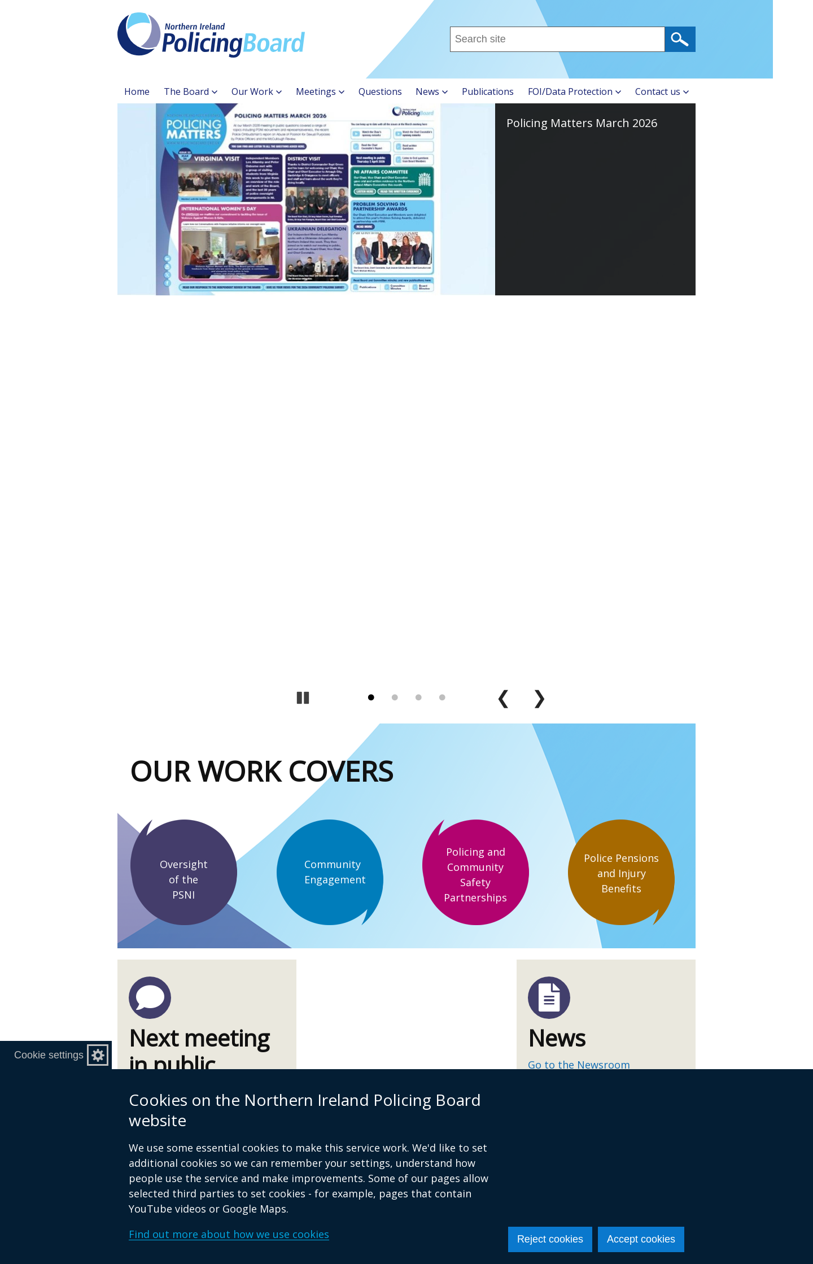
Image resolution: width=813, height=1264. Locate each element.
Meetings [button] (320, 91)
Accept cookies (641, 1239)
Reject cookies (550, 1239)
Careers (356, 1068)
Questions (380, 91)
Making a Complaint (386, 1049)
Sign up (557, 841)
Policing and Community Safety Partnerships (475, 488)
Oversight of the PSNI (184, 493)
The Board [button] (190, 91)
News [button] (432, 91)
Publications (488, 91)
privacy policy (629, 790)
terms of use (559, 790)
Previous (503, 312)
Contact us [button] (662, 91)
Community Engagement (335, 485)
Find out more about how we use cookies (229, 1234)
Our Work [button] (256, 91)
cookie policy (580, 805)
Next (540, 312)
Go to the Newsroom (579, 678)
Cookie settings (49, 1055)
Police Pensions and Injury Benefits (621, 487)
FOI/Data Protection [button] (574, 91)
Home (137, 91)
